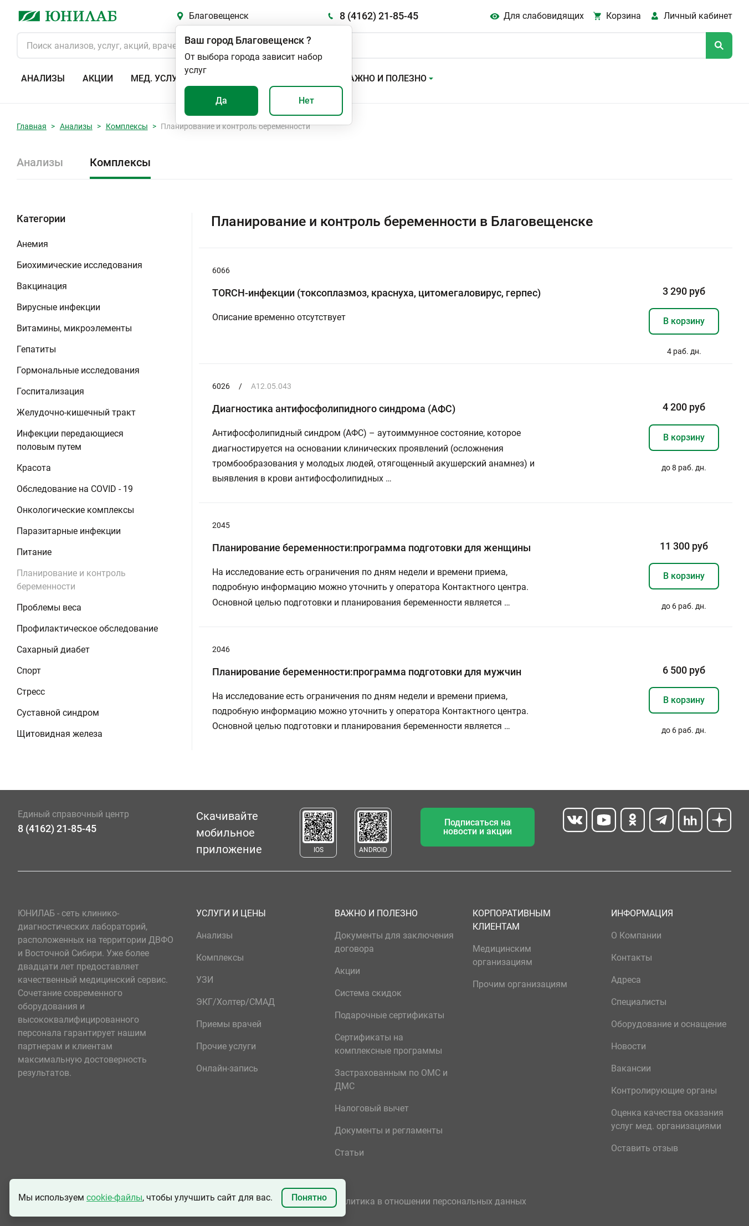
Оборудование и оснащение (668, 1024)
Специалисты (638, 1002)
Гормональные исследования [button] (78, 370)
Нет (306, 100)
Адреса (626, 979)
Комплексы (127, 126)
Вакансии (631, 1068)
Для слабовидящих (544, 16)
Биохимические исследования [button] (79, 265)
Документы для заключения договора (394, 942)
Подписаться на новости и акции (477, 827)
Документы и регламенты (389, 1130)
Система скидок (368, 993)
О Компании (636, 935)
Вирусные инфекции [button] (58, 307)
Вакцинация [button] (42, 286)
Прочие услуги (226, 1046)
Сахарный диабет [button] (53, 649)
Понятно (309, 1197)
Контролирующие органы (664, 1090)
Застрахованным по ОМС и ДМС (391, 1079)
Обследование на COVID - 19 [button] (75, 489)
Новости (628, 1046)
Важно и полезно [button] (385, 78)
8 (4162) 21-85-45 (379, 16)
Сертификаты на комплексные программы (388, 1044)
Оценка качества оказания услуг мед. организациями (667, 1119)
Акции (98, 78)
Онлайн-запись (227, 1068)
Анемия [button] (32, 244)
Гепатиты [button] (36, 349)
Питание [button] (34, 552)
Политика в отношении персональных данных (430, 1201)
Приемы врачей (228, 1024)
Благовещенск (219, 16)
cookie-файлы (114, 1197)
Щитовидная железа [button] (59, 734)
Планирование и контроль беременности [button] (71, 580)
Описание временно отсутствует (279, 317)
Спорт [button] (29, 670)
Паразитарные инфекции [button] (69, 531)
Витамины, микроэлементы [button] (74, 328)
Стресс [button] (31, 691)
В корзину (684, 321)
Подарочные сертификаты (389, 1015)
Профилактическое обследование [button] (87, 628)
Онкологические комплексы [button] (75, 510)
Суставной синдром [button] (58, 712)
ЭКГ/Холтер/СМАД (235, 1002)
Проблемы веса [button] (49, 607)
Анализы (43, 78)
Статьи (349, 1152)
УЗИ (204, 979)
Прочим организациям (520, 984)
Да (221, 100)
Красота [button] (34, 468)
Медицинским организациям (502, 955)
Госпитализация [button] (50, 391)
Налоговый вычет (372, 1108)
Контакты (631, 957)
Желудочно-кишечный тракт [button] (76, 412)
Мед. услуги (159, 78)
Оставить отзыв (644, 1148)
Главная (32, 126)
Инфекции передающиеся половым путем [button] (70, 440)
